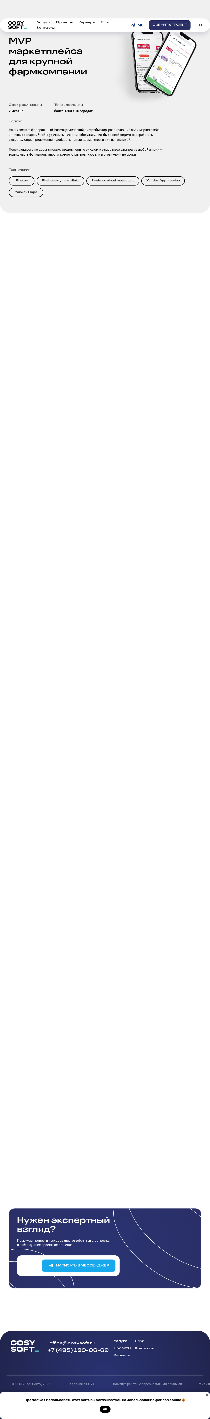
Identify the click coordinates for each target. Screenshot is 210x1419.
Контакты (46, 14)
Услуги (43, 9)
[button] (170, 11)
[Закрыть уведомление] (207, 1395)
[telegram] (132, 11)
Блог (105, 9)
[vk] (140, 11)
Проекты (64, 9)
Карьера (87, 9)
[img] (179, 1353)
